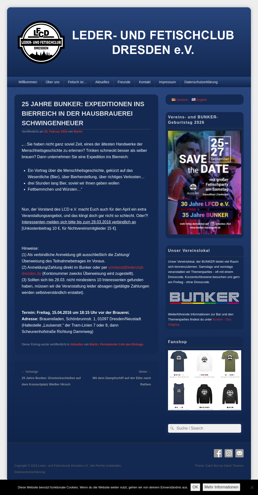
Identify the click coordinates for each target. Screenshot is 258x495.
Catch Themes (234, 465)
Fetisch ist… (77, 82)
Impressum (167, 82)
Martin (78, 131)
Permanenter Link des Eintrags (121, 344)
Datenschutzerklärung (201, 82)
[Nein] (251, 487)
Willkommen (28, 82)
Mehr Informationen (221, 487)
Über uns (53, 82)
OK (195, 487)
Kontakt (144, 82)
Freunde (124, 82)
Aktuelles (102, 82)
